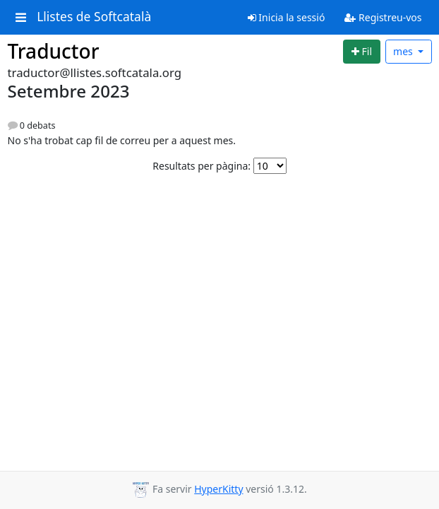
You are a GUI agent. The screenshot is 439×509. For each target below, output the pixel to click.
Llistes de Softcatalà (94, 16)
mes (404, 51)
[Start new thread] (361, 52)
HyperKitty (218, 489)
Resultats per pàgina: (201, 165)
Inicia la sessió (286, 17)
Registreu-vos (382, 17)
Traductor (54, 50)
